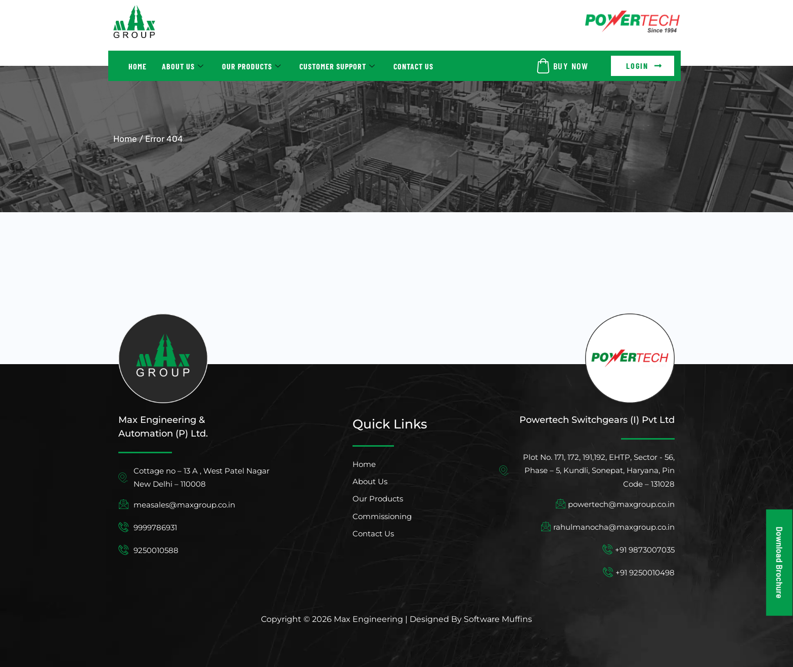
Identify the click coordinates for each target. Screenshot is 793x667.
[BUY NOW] (543, 65)
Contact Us (413, 66)
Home (137, 66)
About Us (183, 66)
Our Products (251, 66)
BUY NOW (571, 65)
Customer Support (337, 66)
